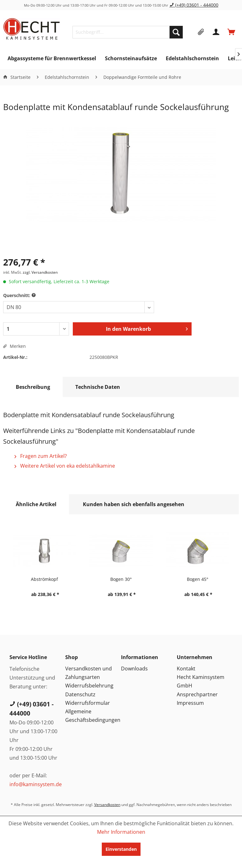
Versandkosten (107, 804)
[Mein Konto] (216, 32)
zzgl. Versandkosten (40, 272)
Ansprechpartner (197, 694)
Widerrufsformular (87, 702)
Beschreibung (33, 386)
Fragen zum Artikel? (40, 456)
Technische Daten (97, 386)
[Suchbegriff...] (127, 32)
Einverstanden (121, 849)
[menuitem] (127, 32)
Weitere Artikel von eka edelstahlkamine (64, 465)
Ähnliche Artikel (36, 504)
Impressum (190, 702)
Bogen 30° (121, 579)
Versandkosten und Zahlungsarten (88, 673)
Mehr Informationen (121, 831)
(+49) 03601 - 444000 (194, 5)
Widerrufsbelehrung (89, 685)
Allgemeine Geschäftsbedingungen (91, 715)
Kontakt (186, 668)
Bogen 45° (197, 579)
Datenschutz (80, 694)
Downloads (134, 668)
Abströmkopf (44, 579)
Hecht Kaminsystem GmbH (200, 681)
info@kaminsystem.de (35, 784)
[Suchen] (176, 32)
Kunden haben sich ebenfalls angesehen (133, 504)
